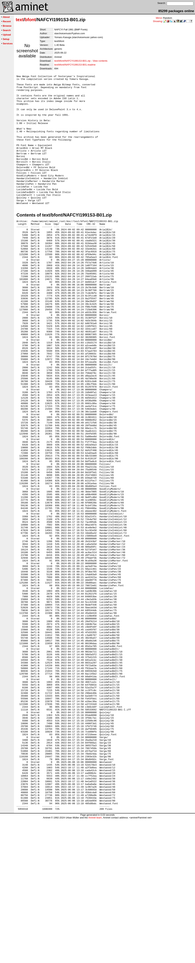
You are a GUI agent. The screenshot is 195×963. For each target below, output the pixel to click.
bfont (30, 19)
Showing (157, 21)
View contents (100, 60)
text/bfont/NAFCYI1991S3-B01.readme (75, 64)
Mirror (159, 18)
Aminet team (95, 961)
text (20, 19)
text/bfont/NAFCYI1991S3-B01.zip (72, 60)
